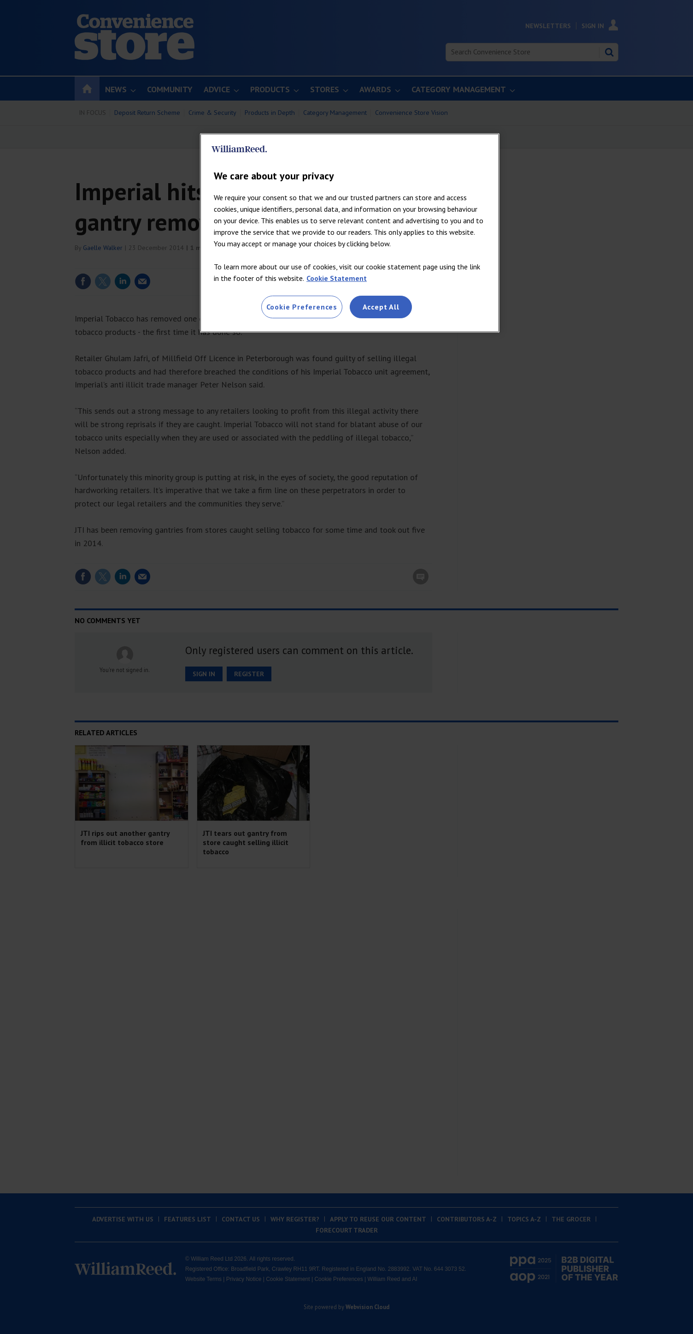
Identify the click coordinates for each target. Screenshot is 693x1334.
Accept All (381, 306)
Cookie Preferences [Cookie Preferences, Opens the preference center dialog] (301, 306)
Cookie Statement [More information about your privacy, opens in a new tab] (336, 278)
